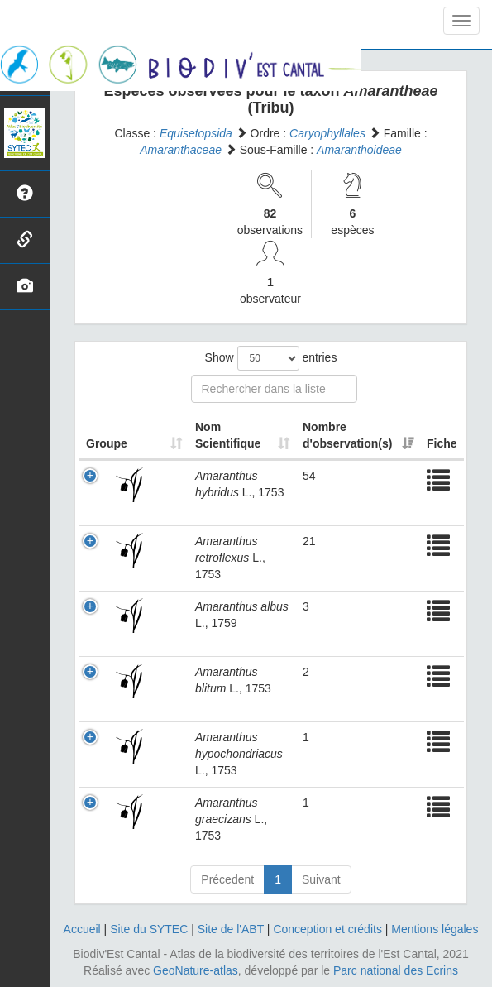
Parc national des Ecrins (395, 970)
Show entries (271, 358)
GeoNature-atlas (195, 970)
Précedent (227, 879)
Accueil (82, 929)
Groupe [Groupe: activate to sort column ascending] (106, 443)
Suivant (321, 879)
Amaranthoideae (359, 149)
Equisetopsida (196, 133)
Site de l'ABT (231, 929)
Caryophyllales (327, 133)
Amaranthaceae (181, 149)
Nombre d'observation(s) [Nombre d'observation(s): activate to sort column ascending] (347, 435)
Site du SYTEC (149, 929)
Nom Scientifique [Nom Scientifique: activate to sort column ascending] (227, 435)
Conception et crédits (327, 929)
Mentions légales (434, 929)
